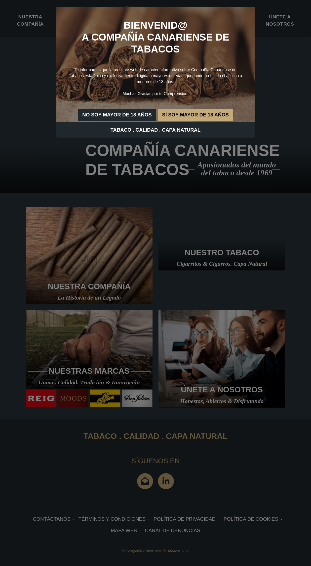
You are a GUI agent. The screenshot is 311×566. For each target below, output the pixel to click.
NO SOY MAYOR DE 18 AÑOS (117, 114)
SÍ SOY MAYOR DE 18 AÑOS (195, 114)
